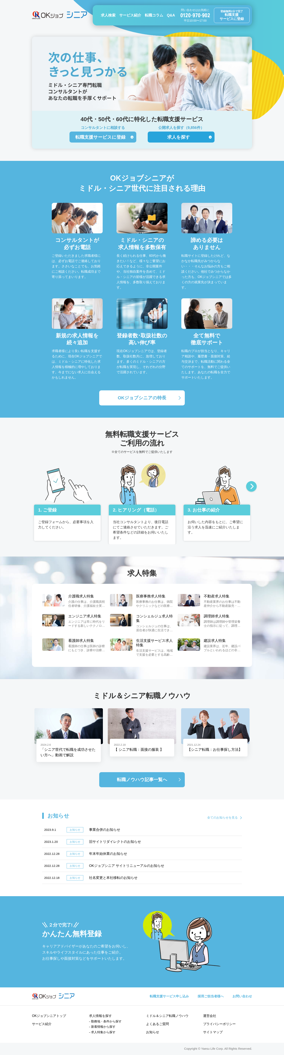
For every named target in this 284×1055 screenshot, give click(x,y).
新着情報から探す (103, 1026)
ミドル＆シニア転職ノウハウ (167, 1016)
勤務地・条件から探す (106, 1021)
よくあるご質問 (157, 1024)
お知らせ (152, 1032)
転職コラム (154, 15)
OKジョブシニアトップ (49, 1016)
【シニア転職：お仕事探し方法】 (214, 750)
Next (251, 487)
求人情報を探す (100, 1016)
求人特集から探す (103, 1032)
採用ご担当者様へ (211, 996)
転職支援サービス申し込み (169, 996)
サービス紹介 (130, 15)
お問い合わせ (242, 996)
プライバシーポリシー (219, 1024)
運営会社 (209, 1016)
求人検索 (108, 15)
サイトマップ (213, 1032)
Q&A (171, 15)
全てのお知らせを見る (222, 817)
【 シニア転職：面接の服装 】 (139, 750)
